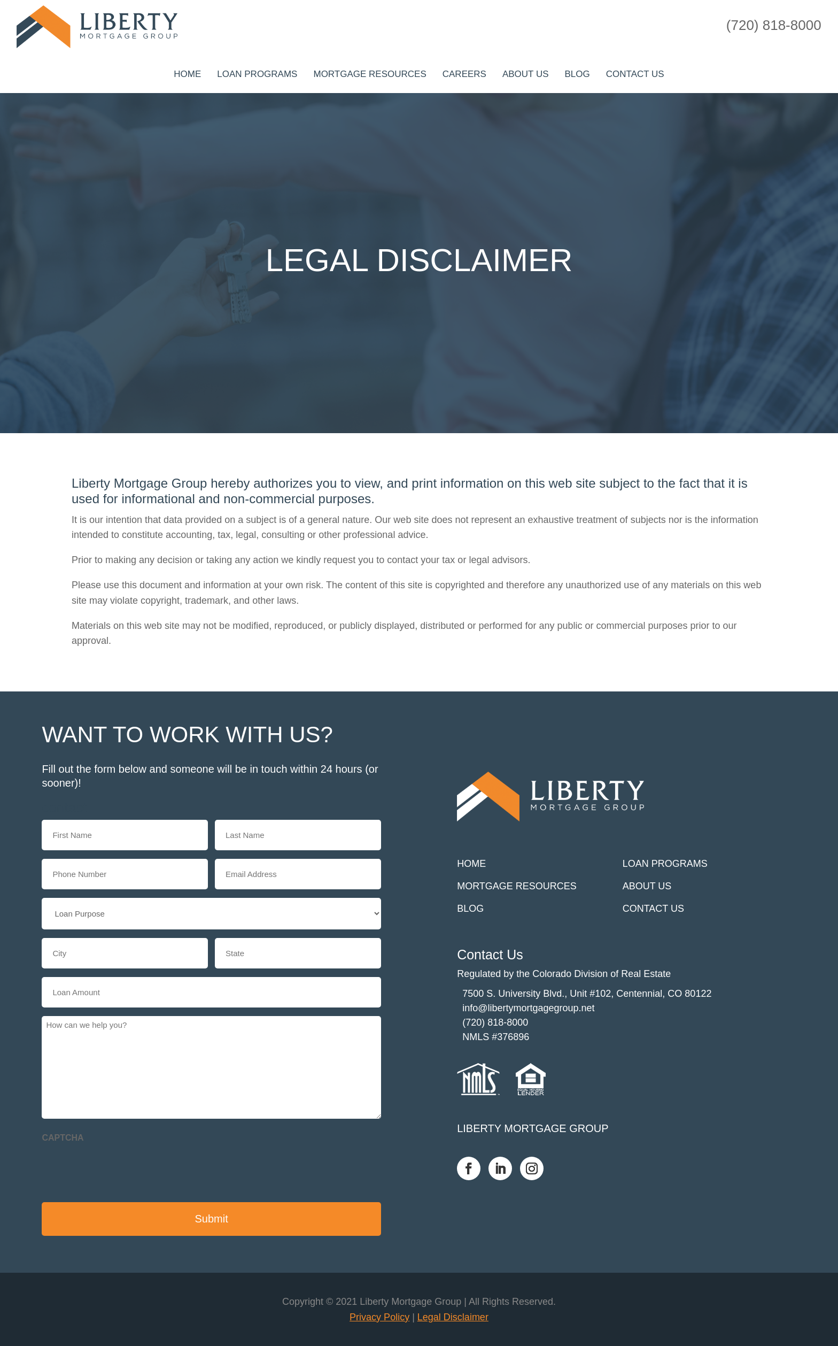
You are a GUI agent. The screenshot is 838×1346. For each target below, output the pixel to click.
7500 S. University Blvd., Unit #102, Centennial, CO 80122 (586, 993)
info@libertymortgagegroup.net (528, 1008)
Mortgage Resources (369, 74)
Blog (577, 74)
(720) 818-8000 (495, 1022)
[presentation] (123, 1169)
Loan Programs (257, 74)
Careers (464, 74)
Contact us (635, 74)
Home (187, 74)
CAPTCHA (62, 1137)
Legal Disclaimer (452, 1317)
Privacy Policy (379, 1317)
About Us (525, 74)
